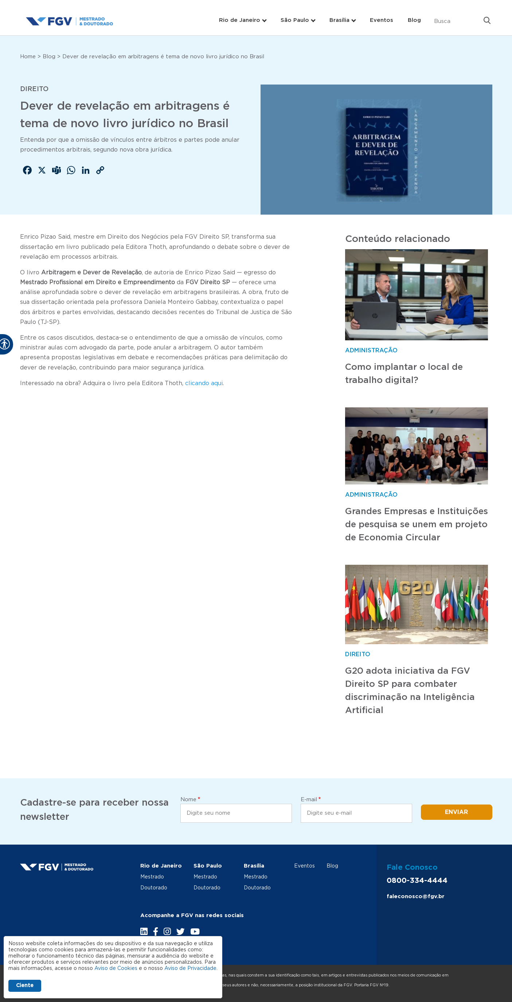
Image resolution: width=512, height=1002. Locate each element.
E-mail (309, 799)
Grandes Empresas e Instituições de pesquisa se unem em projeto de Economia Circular (416, 524)
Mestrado (152, 877)
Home (28, 56)
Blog (414, 20)
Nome (188, 799)
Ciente (25, 985)
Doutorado (153, 888)
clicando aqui (204, 383)
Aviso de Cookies (115, 968)
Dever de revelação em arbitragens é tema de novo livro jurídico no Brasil (163, 56)
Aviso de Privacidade (190, 968)
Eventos (381, 20)
